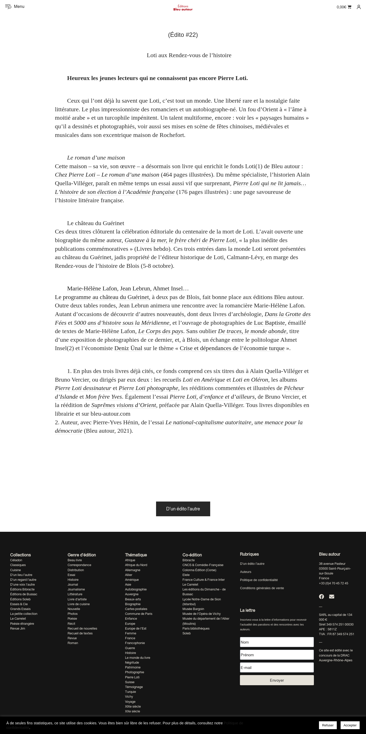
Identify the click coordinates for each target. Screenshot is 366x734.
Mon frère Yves (103, 396)
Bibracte (188, 560)
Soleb (186, 633)
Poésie (72, 618)
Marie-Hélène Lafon (92, 288)
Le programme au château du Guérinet (102, 297)
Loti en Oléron (250, 379)
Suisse (129, 682)
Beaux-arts (133, 599)
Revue (72, 638)
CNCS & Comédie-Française (202, 565)
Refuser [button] (328, 725)
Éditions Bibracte (22, 589)
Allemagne (132, 570)
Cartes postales (136, 609)
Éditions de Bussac (23, 594)
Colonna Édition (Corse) (199, 570)
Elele (186, 575)
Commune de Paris (138, 614)
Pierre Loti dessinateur (83, 388)
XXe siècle (132, 711)
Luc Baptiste (269, 322)
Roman (73, 643)
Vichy (129, 696)
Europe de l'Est (135, 628)
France (130, 638)
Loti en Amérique (204, 379)
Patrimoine (133, 667)
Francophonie (135, 643)
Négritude (132, 662)
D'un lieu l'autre (21, 575)
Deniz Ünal (128, 348)
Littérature (75, 594)
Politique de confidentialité (259, 580)
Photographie (134, 672)
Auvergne (132, 594)
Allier (128, 575)
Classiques (18, 565)
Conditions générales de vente (262, 588)
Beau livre (75, 560)
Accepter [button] (350, 725)
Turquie (130, 692)
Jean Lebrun (135, 288)
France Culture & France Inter (203, 580)
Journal (73, 584)
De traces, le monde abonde (252, 331)
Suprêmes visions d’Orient (123, 405)
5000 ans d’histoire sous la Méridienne (122, 322)
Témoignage (134, 687)
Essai (71, 575)
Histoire (73, 580)
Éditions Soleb (20, 599)
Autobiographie (136, 589)
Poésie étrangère (22, 624)
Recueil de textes (80, 633)
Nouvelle (74, 609)
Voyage (130, 702)
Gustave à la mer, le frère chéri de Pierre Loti (180, 240)
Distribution (76, 570)
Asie (128, 584)
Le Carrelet (18, 618)
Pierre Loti (132, 677)
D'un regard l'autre (23, 580)
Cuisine (15, 570)
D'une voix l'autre (22, 584)
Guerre (130, 648)
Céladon (16, 560)
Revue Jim (17, 628)
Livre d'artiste (77, 599)
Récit (71, 624)
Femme (130, 633)
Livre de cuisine (79, 604)
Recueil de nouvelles (82, 628)
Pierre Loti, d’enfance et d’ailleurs (212, 396)
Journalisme (76, 589)
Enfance (131, 618)
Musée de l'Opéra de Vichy (201, 614)
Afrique (130, 560)
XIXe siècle (133, 706)
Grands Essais (20, 609)
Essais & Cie (19, 604)
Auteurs (245, 572)
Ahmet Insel (168, 288)
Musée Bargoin (193, 609)
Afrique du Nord (136, 565)
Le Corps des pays (160, 331)
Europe (130, 624)
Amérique (132, 580)
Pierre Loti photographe (148, 388)
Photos (73, 614)
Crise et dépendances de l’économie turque (232, 348)
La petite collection (23, 614)
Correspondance (79, 565)
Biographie (133, 604)
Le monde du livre (137, 658)
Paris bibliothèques (195, 628)
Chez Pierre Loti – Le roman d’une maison (107, 174)
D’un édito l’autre (252, 564)
